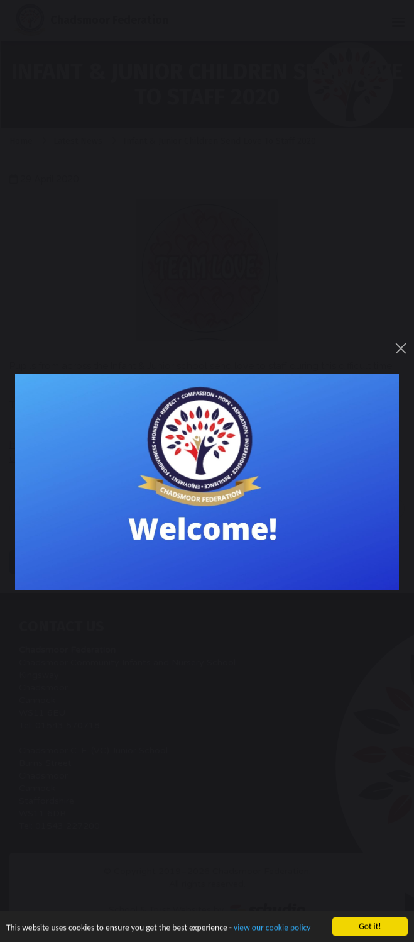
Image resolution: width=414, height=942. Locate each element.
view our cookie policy (272, 929)
